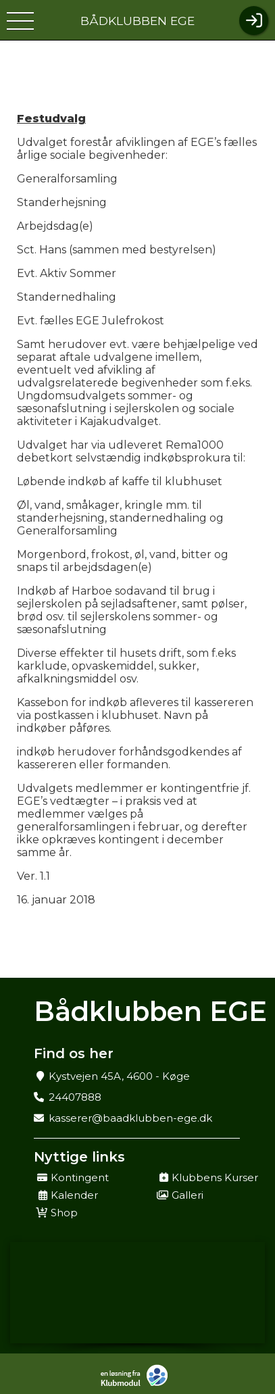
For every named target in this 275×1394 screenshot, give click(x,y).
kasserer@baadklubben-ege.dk (130, 1118)
